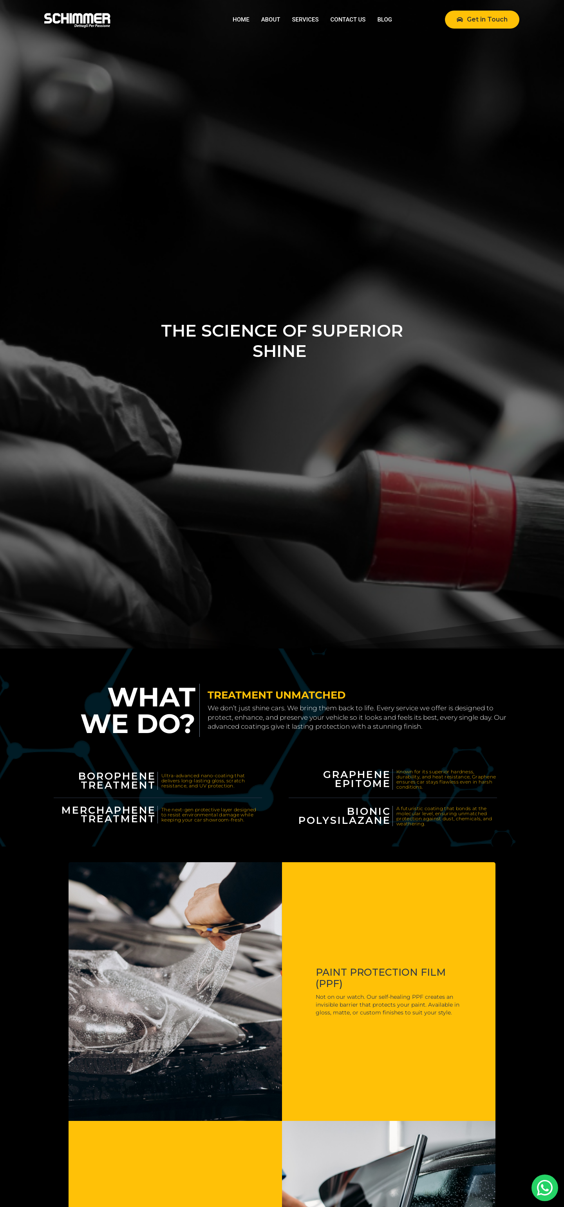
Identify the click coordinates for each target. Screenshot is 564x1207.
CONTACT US (348, 19)
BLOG (384, 19)
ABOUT (270, 19)
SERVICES (305, 19)
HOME (241, 19)
